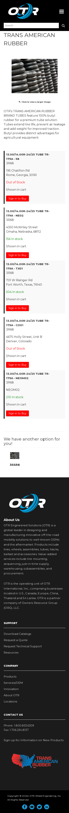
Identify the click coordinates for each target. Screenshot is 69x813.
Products (10, 676)
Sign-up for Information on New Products (33, 740)
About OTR (11, 695)
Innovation (11, 689)
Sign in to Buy (17, 198)
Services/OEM (13, 682)
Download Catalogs (17, 634)
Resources (11, 652)
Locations (10, 701)
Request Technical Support (23, 646)
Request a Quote (16, 640)
